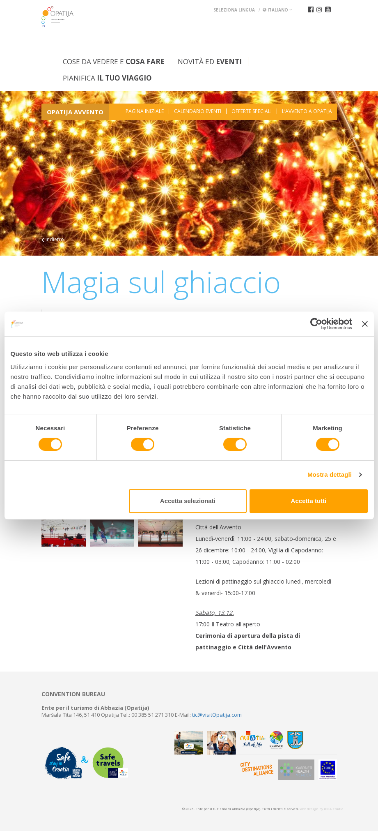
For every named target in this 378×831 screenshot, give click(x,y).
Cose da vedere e (114, 61)
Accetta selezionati (187, 500)
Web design (309, 808)
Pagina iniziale (145, 111)
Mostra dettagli (329, 474)
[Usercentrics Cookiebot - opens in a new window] (316, 324)
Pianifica (107, 78)
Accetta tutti (309, 500)
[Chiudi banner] (365, 324)
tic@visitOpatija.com (217, 714)
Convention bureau (73, 694)
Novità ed (210, 61)
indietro (52, 239)
